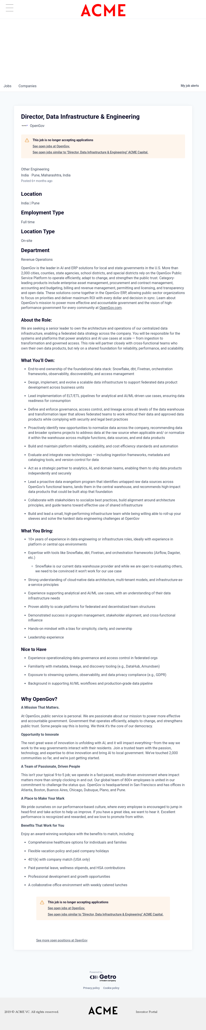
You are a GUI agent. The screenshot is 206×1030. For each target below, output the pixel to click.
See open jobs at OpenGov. (51, 146)
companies (27, 86)
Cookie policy (111, 988)
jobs (7, 86)
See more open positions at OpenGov (62, 940)
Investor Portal (146, 1012)
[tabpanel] (103, 577)
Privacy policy (91, 988)
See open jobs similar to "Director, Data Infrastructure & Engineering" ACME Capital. (90, 152)
